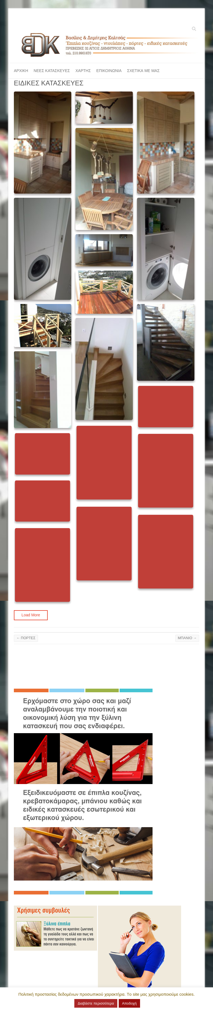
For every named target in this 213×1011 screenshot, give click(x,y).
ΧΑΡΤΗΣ (83, 70)
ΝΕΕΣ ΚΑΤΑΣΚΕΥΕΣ (52, 70)
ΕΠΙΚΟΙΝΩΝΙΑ (108, 70)
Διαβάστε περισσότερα (96, 1003)
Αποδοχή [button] (129, 1003)
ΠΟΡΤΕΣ (26, 638)
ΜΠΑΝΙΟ (187, 638)
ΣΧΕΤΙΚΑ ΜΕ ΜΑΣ (143, 70)
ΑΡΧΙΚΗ (21, 70)
